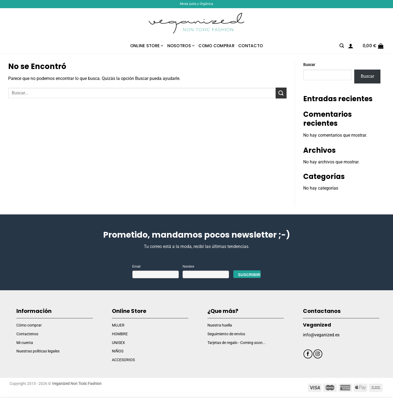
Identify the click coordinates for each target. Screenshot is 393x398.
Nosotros (181, 46)
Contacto (250, 46)
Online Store (146, 46)
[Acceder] (350, 46)
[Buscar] (342, 45)
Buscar (309, 64)
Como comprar (216, 46)
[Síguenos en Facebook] (307, 353)
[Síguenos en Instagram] (317, 353)
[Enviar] (281, 93)
